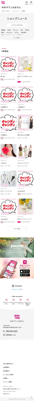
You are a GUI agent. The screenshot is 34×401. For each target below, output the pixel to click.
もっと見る (17, 229)
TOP (31, 397)
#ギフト (17, 32)
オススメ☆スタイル (23, 163)
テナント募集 (7, 382)
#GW (21, 30)
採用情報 (6, 371)
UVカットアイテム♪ (6, 191)
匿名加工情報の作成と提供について (12, 389)
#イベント (15, 30)
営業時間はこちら (11, 335)
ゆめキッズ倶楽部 (13, 303)
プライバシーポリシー (8, 386)
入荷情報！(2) (21, 107)
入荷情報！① (4, 135)
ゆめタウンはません (6, 11)
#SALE (9, 30)
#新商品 (3, 30)
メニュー (31, 2)
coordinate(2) (21, 191)
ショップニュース (16, 11)
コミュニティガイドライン (9, 391)
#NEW (2, 32)
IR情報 (5, 378)
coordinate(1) (4, 219)
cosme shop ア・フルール (21, 303)
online (26, 2)
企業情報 (6, 367)
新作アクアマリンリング (24, 219)
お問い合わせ (6, 393)
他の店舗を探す (8, 364)
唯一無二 (3, 76)
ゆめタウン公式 (16, 289)
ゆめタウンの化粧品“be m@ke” (27, 304)
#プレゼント (9, 32)
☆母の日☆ (4, 163)
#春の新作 (23, 32)
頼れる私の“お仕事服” (24, 135)
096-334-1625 (11, 331)
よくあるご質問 (8, 374)
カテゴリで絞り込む (17, 25)
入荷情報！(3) (4, 107)
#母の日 (27, 30)
